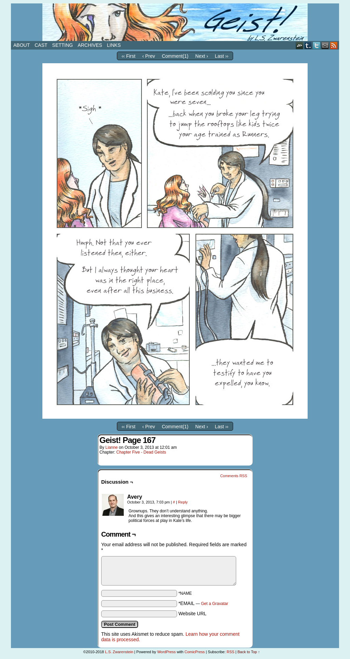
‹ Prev (148, 56)
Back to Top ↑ (249, 652)
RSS (333, 45)
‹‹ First (128, 56)
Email (325, 45)
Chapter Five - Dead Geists (141, 452)
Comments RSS (233, 476)
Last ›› (222, 56)
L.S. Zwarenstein (119, 652)
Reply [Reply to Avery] (183, 502)
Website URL (192, 613)
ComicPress (195, 652)
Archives (90, 45)
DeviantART (299, 45)
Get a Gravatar (214, 603)
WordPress (166, 652)
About (21, 45)
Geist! (175, 22)
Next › (201, 56)
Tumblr (308, 45)
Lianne (111, 447)
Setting (62, 45)
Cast (41, 45)
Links (114, 45)
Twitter (316, 45)
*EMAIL (203, 603)
